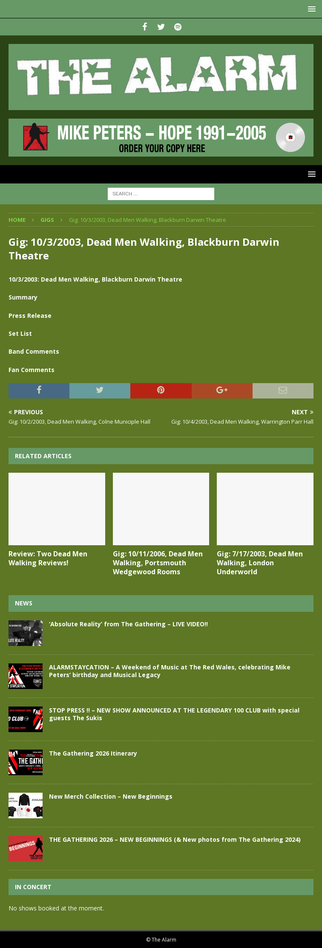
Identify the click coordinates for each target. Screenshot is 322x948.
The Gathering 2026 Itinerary (93, 753)
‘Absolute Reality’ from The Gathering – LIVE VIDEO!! (128, 624)
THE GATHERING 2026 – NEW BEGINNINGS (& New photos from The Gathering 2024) (175, 839)
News (23, 603)
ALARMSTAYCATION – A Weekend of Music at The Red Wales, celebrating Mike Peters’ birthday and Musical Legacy (169, 671)
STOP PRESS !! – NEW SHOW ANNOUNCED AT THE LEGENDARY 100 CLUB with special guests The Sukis (174, 714)
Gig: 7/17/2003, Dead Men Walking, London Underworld (260, 562)
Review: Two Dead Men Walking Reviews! (48, 558)
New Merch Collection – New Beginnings (110, 796)
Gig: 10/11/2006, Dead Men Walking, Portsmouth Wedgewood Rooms (158, 562)
